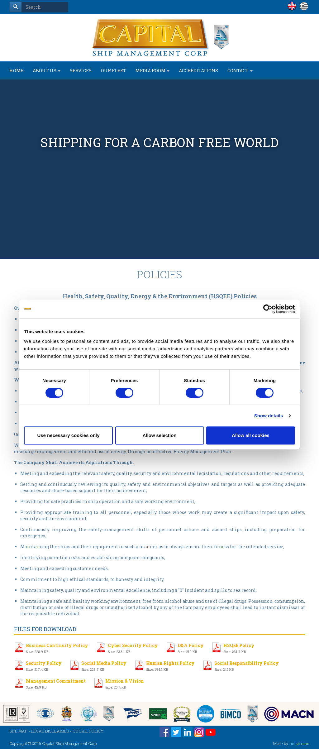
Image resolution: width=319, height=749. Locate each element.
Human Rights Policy (170, 665)
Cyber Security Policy (133, 647)
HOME (16, 71)
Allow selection (159, 435)
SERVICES (81, 71)
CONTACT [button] (240, 71)
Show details (268, 415)
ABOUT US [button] (46, 71)
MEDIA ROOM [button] (152, 71)
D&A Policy (191, 647)
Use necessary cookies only (68, 435)
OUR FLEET (113, 71)
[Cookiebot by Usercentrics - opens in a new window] (267, 309)
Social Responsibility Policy (246, 665)
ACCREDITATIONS (198, 71)
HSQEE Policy (239, 647)
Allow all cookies (250, 435)
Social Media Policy (103, 665)
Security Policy (44, 665)
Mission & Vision (124, 683)
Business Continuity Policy (57, 647)
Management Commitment (56, 683)
